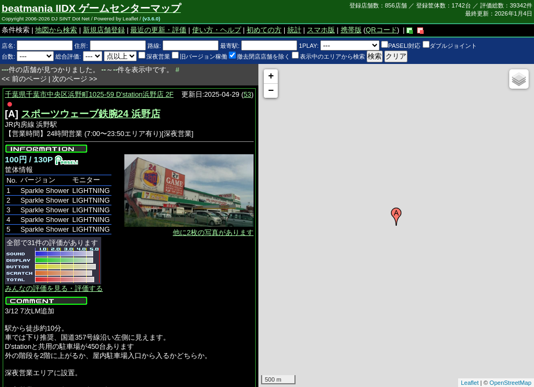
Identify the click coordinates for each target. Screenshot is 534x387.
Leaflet (470, 382)
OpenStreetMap (510, 382)
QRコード (381, 30)
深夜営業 (154, 56)
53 (247, 94)
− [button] (271, 90)
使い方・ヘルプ (216, 30)
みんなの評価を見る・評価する (54, 288)
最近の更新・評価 (158, 30)
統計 (294, 30)
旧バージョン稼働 (199, 56)
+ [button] (271, 76)
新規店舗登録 (104, 30)
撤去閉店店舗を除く (259, 56)
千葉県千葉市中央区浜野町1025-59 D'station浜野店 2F (89, 94)
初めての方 (264, 30)
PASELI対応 (400, 45)
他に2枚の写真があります (213, 232)
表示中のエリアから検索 (328, 56)
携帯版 (351, 30)
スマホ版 (321, 30)
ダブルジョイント (450, 45)
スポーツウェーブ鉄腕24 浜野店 (90, 114)
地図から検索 (56, 30)
